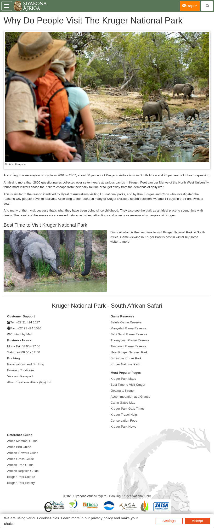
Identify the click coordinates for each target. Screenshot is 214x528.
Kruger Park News (123, 426)
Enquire (191, 5)
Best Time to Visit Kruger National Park (45, 225)
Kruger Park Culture (21, 477)
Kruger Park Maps (123, 378)
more (126, 241)
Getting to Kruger (123, 390)
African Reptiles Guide (23, 471)
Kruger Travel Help (124, 414)
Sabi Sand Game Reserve (129, 334)
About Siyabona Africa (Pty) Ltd (29, 382)
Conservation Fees (124, 420)
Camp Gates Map (123, 402)
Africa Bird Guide (19, 447)
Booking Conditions (20, 370)
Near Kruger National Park (129, 352)
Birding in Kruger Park (126, 358)
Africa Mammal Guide (22, 441)
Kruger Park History (21, 483)
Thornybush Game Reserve (130, 340)
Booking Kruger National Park (130, 496)
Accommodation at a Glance (130, 396)
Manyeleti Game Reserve (128, 328)
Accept (197, 521)
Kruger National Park (125, 364)
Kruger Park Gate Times (128, 408)
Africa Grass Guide (20, 459)
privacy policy (102, 518)
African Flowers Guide (22, 453)
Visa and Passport (20, 376)
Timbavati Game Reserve (128, 346)
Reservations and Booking (25, 364)
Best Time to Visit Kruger (128, 384)
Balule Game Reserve (126, 322)
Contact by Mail (21, 334)
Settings (169, 521)
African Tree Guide (20, 465)
